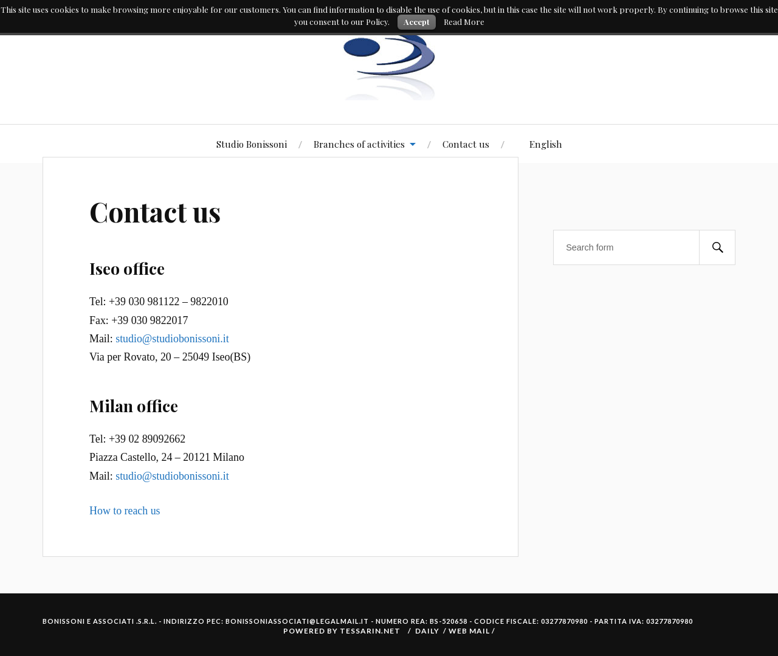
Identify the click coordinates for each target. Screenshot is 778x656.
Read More (464, 21)
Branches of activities (359, 143)
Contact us (465, 143)
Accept (417, 21)
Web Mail (470, 630)
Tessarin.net (370, 630)
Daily (427, 630)
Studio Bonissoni (251, 143)
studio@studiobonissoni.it (172, 339)
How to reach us (124, 511)
